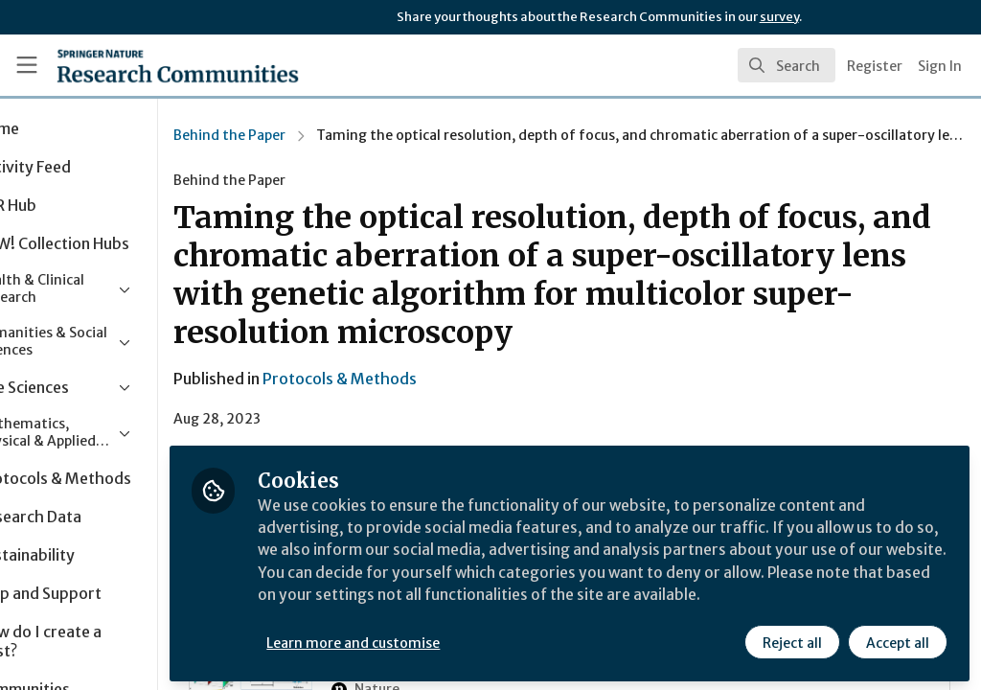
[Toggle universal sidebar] (27, 65)
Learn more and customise (441, 639)
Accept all (896, 639)
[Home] (144, 65)
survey (779, 17)
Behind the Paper (317, 135)
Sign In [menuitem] (940, 66)
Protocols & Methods (427, 378)
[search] (786, 65)
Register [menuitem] (874, 66)
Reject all (791, 639)
